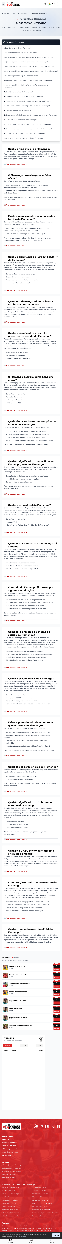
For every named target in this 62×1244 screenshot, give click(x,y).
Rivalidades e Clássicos (40, 1194)
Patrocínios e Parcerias (9, 1203)
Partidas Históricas (8, 1197)
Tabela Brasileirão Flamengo (11, 1168)
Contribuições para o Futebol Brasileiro (45, 1213)
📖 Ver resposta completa (15, 164)
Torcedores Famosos (39, 1216)
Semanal (8, 1045)
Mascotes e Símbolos (39, 1197)
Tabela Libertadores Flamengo (12, 1171)
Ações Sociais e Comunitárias (11, 1216)
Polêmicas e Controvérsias (11, 1213)
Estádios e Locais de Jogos (11, 1194)
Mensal (24, 1045)
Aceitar (56, 1235)
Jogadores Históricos (9, 1190)
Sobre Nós (5, 1139)
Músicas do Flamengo (9, 1178)
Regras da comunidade (10, 1152)
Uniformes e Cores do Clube (41, 1209)
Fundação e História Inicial (10, 1187)
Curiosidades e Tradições (10, 1200)
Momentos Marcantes (39, 1206)
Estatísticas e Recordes (40, 1200)
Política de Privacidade (18, 1236)
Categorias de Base (8, 1206)
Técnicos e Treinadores (40, 1190)
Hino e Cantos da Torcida (10, 1209)
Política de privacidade (10, 1149)
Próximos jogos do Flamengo (12, 1165)
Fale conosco (6, 1155)
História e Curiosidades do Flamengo (18, 1185)
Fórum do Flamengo (9, 1146)
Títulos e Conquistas (39, 1187)
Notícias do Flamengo (9, 1142)
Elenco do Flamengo (9, 1174)
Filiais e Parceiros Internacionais (43, 1203)
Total (40, 1045)
